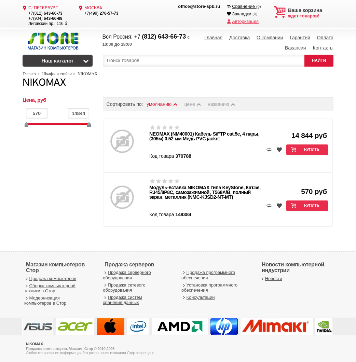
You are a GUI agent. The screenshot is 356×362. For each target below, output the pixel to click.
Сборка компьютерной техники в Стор (50, 288)
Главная (213, 37)
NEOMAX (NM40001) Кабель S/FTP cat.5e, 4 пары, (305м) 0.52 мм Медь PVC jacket (204, 136)
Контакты (323, 48)
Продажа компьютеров (50, 278)
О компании (270, 37)
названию (222, 104)
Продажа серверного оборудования (127, 275)
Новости (271, 278)
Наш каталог (57, 61)
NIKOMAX (44, 83)
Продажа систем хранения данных (122, 300)
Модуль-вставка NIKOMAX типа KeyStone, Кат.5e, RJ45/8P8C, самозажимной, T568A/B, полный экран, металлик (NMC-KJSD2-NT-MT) (205, 192)
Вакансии (295, 48)
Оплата (325, 37)
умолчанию (162, 104)
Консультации (198, 297)
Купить (311, 150)
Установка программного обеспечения (209, 287)
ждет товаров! (310, 13)
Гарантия (300, 37)
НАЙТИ (319, 60)
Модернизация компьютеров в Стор (45, 300)
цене (193, 104)
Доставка (239, 37)
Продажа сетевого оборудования (124, 287)
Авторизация (245, 21)
